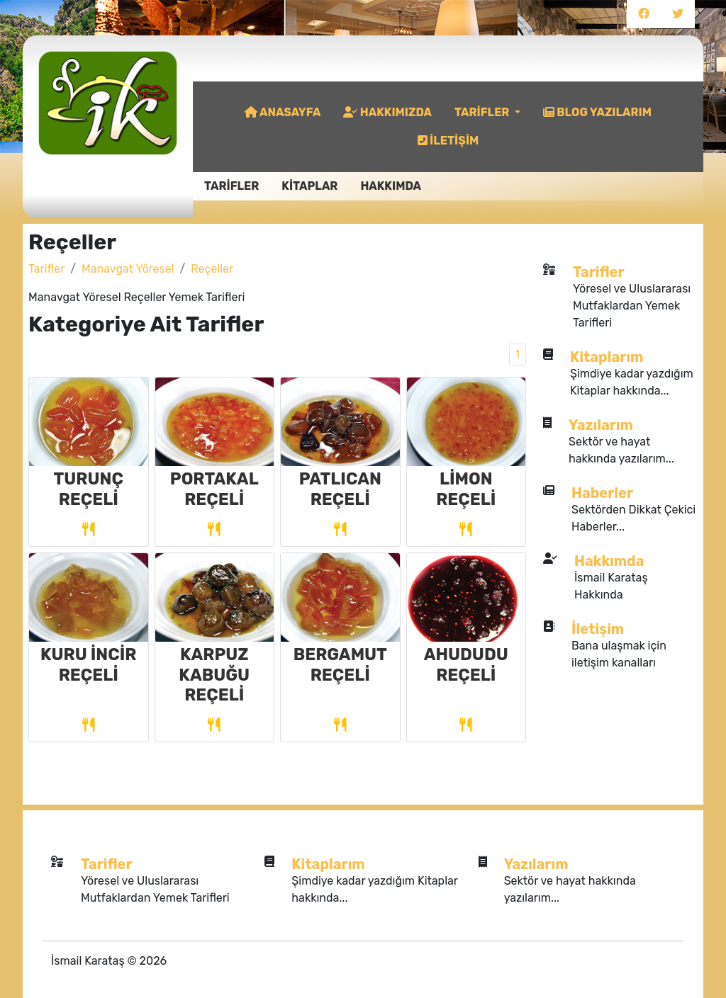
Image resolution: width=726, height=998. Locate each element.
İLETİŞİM (448, 140)
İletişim (597, 628)
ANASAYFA (282, 112)
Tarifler (46, 269)
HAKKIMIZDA (387, 112)
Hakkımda (609, 560)
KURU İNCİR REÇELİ (88, 664)
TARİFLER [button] (483, 112)
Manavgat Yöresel (128, 269)
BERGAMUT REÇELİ (340, 664)
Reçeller (212, 269)
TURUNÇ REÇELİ (88, 489)
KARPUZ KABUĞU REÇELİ (214, 674)
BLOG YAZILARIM (597, 112)
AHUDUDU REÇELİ (466, 664)
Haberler (602, 492)
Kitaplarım (606, 356)
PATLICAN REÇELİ (340, 489)
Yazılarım (601, 424)
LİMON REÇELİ (466, 489)
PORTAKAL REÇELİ (214, 489)
